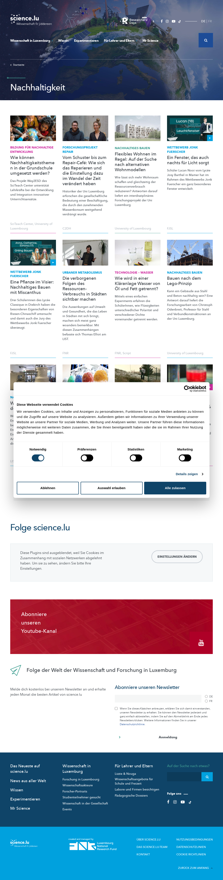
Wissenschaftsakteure (78, 784)
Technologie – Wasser (134, 273)
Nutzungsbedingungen (196, 838)
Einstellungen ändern (177, 557)
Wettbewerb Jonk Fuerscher (182, 149)
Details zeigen (187, 474)
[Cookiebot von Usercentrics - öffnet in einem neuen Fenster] (187, 388)
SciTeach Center (21, 224)
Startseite (17, 65)
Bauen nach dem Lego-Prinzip (184, 281)
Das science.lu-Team (156, 846)
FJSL (170, 228)
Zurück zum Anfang (195, 866)
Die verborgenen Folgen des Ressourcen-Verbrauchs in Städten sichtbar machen (85, 289)
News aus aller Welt (28, 780)
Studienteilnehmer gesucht (82, 796)
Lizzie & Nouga (125, 773)
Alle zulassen (175, 488)
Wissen (63, 40)
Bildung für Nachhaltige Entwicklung (32, 149)
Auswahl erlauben (111, 488)
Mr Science (150, 40)
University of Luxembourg (133, 228)
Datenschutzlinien (192, 846)
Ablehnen (47, 488)
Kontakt (148, 853)
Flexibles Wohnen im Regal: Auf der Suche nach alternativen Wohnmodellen (136, 162)
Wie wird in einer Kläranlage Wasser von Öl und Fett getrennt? (137, 284)
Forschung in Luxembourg (81, 778)
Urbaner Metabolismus (82, 273)
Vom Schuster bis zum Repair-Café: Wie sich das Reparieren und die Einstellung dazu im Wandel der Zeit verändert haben (84, 170)
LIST (13, 461)
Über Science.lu (153, 838)
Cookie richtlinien (192, 853)
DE (203, 21)
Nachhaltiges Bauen (132, 148)
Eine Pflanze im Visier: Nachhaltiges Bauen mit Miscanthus (32, 287)
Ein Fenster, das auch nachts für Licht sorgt (188, 160)
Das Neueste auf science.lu (25, 768)
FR (210, 21)
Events (67, 809)
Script (127, 353)
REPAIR (80, 149)
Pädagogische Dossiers (131, 795)
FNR (66, 353)
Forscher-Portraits (75, 791)
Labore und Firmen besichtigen (137, 789)
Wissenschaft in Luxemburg (31, 40)
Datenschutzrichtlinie (132, 723)
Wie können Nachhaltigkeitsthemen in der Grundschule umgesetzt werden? (32, 165)
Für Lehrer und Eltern (120, 40)
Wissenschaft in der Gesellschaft (85, 803)
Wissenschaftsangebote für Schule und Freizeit (134, 780)
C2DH (67, 228)
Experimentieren (86, 40)
